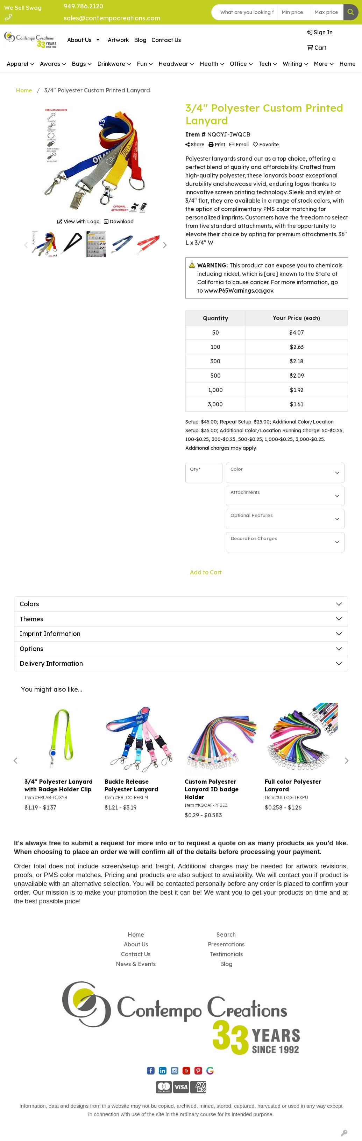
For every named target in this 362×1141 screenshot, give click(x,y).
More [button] (321, 63)
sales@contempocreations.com (112, 18)
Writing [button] (292, 63)
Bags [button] (79, 63)
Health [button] (209, 63)
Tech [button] (264, 63)
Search (226, 934)
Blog (140, 39)
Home (347, 63)
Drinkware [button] (111, 63)
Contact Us (166, 39)
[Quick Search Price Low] (294, 12)
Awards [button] (50, 63)
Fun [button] (142, 63)
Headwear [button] (173, 63)
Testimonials (226, 954)
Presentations (226, 944)
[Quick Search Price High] (327, 12)
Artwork (118, 39)
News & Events (136, 963)
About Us (79, 39)
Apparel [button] (17, 63)
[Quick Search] (244, 12)
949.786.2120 (83, 6)
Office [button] (238, 63)
